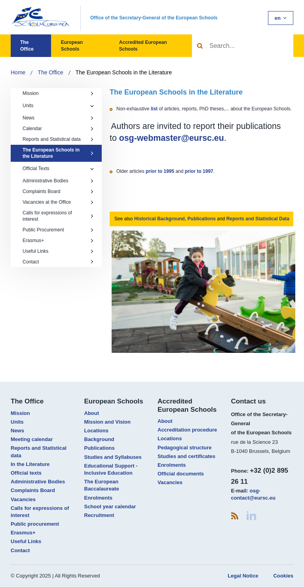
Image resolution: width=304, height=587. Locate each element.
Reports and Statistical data (58, 139)
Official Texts (36, 168)
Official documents (181, 474)
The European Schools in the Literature (124, 72)
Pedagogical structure (185, 448)
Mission (58, 93)
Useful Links (58, 251)
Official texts (26, 473)
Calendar (58, 128)
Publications (202, 219)
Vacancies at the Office (58, 202)
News (58, 118)
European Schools (72, 46)
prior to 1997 (199, 171)
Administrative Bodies (58, 181)
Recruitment (99, 515)
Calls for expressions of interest (58, 216)
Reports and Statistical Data (257, 219)
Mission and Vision (107, 422)
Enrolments (98, 498)
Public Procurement (58, 230)
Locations (96, 431)
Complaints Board (58, 191)
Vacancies (23, 499)
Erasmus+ (58, 240)
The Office (27, 46)
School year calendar (110, 506)
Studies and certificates (186, 456)
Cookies (283, 576)
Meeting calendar (32, 439)
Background (99, 439)
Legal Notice (243, 576)
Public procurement (35, 524)
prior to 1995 (160, 171)
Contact (58, 262)
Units (28, 105)
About (91, 413)
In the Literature (30, 464)
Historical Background (159, 219)
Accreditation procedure (187, 430)
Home (18, 72)
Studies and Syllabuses (113, 457)
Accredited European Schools (143, 46)
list (155, 109)
